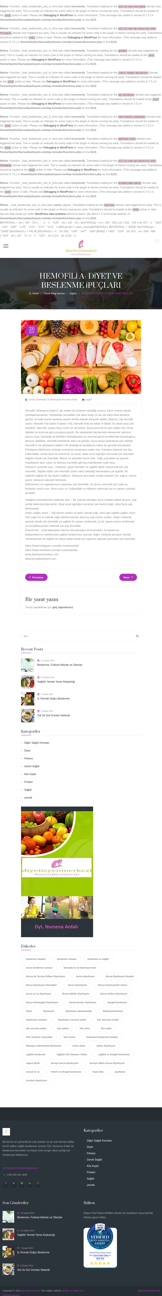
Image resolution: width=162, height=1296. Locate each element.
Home (34, 289)
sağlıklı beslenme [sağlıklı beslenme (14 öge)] (36, 1050)
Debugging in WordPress (58, 15)
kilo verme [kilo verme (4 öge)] (69, 1033)
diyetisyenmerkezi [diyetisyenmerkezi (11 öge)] (113, 1007)
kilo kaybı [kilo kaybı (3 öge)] (106, 1024)
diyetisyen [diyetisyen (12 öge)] (48, 1007)
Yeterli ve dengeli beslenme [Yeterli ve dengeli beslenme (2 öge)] (66, 1068)
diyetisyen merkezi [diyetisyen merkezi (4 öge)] (36, 1016)
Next (128, 573)
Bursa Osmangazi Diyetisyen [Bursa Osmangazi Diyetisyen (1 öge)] (42, 998)
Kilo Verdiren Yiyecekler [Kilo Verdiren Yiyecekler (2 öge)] (39, 1033)
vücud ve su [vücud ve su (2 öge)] (33, 1068)
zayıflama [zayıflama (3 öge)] (120, 1068)
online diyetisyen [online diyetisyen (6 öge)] (105, 1042)
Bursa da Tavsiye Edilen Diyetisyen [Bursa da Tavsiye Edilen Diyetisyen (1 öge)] (45, 972)
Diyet (27, 747)
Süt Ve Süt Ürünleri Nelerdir (53, 711)
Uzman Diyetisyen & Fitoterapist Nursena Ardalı (52, 396)
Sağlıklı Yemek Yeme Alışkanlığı (56, 678)
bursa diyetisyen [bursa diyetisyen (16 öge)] (85, 972)
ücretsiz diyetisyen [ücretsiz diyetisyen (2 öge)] (36, 1076)
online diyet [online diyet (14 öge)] (78, 1042)
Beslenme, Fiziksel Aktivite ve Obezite (59, 661)
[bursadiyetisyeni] (30, 1287)
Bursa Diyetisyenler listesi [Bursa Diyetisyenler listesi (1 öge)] (112, 981)
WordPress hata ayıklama (50, 210)
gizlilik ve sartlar (70, 1287)
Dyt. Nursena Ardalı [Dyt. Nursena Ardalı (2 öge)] (108, 1016)
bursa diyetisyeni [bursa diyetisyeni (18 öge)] (77, 981)
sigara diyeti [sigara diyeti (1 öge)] (33, 1059)
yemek (28, 794)
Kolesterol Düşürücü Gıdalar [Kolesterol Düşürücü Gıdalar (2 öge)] (102, 1033)
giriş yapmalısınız (62, 603)
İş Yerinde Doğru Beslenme (53, 694)
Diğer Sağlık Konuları (37, 739)
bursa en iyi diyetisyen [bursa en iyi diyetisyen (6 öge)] (38, 990)
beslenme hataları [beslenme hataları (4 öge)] (36, 955)
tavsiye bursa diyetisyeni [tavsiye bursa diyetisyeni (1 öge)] (65, 1059)
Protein (28, 778)
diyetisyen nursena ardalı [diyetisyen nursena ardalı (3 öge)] (72, 1016)
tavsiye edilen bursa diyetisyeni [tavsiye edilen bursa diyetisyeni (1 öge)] (107, 1059)
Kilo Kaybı (30, 770)
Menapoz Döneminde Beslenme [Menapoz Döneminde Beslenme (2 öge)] (43, 1042)
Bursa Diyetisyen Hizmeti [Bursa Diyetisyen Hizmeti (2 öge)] (120, 972)
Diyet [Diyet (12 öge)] (29, 1007)
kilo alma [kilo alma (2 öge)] (85, 1024)
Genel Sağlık (32, 762)
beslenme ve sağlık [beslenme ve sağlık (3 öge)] (98, 955)
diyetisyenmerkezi (149, 1287)
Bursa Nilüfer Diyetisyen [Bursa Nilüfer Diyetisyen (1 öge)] (75, 990)
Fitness (28, 754)
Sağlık (89, 396)
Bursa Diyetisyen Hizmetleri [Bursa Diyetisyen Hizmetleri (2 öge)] (41, 981)
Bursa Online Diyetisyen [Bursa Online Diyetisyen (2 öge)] (113, 990)
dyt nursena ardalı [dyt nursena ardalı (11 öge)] (36, 1024)
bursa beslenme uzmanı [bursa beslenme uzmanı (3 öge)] (39, 964)
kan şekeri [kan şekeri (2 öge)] (63, 1024)
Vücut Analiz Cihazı (101, 1252)
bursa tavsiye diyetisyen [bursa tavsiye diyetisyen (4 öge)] (82, 998)
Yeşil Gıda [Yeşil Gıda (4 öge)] (97, 1068)
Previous (35, 573)
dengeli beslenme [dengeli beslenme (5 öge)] (117, 998)
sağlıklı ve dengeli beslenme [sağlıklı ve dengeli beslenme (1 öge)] (114, 1050)
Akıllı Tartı (100, 1255)
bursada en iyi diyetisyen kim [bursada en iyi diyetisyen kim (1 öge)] (80, 964)
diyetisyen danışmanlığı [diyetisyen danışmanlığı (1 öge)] (78, 1007)
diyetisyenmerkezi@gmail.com (22, 1164)
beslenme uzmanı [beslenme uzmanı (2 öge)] (66, 955)
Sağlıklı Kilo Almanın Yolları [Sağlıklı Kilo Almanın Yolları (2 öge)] (72, 1050)
